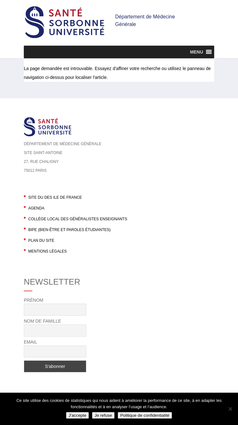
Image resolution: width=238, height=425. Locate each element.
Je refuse (103, 415)
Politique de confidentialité (144, 415)
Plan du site (41, 240)
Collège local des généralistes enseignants (77, 219)
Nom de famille (42, 321)
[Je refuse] (230, 409)
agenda (36, 208)
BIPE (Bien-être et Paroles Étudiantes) (69, 230)
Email (30, 342)
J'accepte (77, 415)
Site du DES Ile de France (55, 197)
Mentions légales (47, 251)
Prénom (33, 300)
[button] (196, 52)
